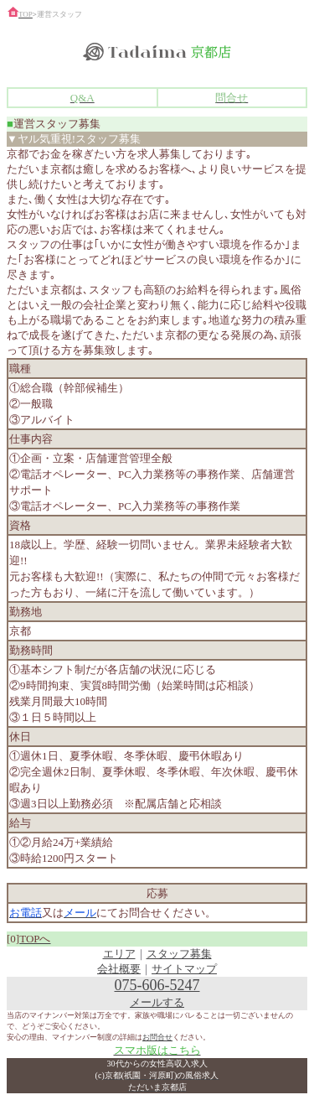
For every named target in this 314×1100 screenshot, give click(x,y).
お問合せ (157, 1037)
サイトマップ (184, 968)
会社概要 (119, 968)
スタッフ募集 (179, 953)
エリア (119, 953)
